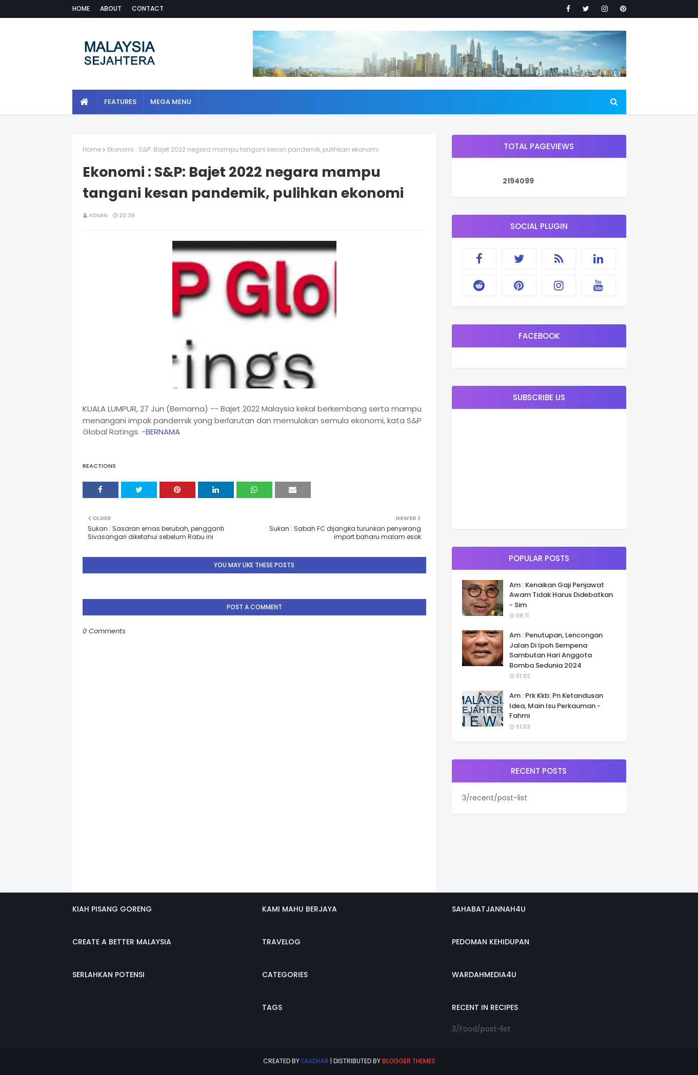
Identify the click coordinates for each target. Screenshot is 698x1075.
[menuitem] (84, 102)
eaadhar (315, 1061)
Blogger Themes (408, 1061)
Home (81, 8)
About (111, 8)
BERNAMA (163, 431)
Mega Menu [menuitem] (170, 102)
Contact (148, 8)
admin (98, 215)
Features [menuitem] (120, 102)
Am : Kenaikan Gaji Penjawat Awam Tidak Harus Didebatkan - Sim (561, 595)
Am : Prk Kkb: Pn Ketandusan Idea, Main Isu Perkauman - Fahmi (556, 705)
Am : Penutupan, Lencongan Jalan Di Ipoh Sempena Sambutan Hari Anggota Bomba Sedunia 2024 (556, 650)
